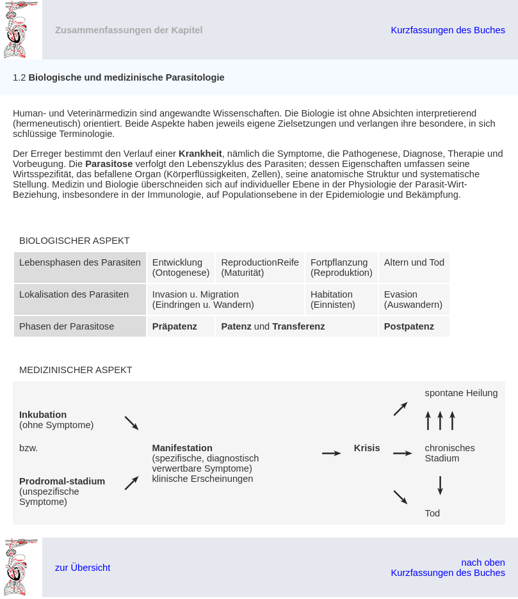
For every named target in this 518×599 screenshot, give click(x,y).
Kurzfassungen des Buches (448, 30)
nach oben (483, 562)
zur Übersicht (82, 568)
